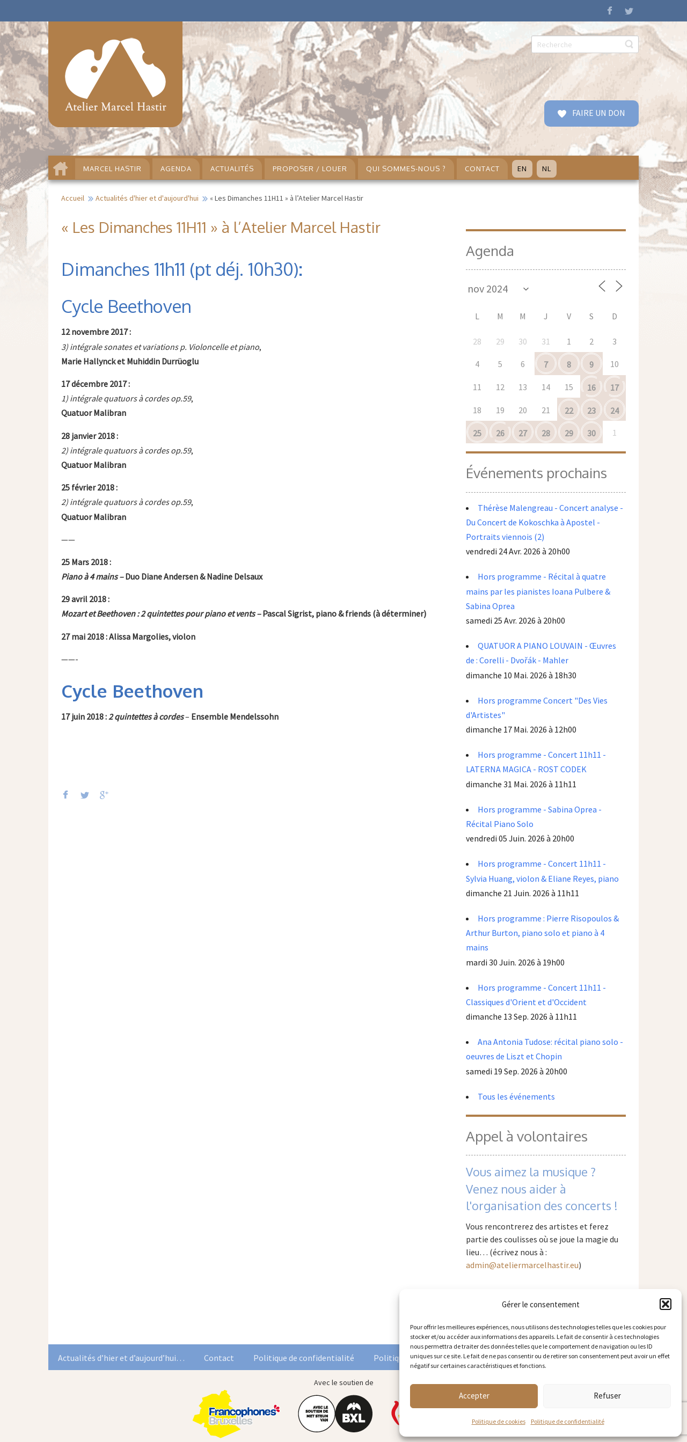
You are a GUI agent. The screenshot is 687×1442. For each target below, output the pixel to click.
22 (569, 410)
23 (591, 410)
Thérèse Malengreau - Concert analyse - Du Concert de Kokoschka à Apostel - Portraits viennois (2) (544, 522)
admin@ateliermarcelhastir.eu (522, 1265)
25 (477, 433)
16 (591, 387)
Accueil (72, 198)
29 (569, 433)
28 (546, 433)
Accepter (474, 1395)
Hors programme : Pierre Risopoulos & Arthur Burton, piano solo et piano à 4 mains (542, 933)
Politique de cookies (498, 1421)
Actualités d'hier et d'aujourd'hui (147, 198)
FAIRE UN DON (598, 112)
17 (614, 387)
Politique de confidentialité (567, 1421)
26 (500, 433)
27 (522, 433)
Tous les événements (516, 1096)
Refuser (607, 1395)
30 (591, 433)
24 (614, 410)
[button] (665, 1304)
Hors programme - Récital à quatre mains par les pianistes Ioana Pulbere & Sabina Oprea (538, 591)
